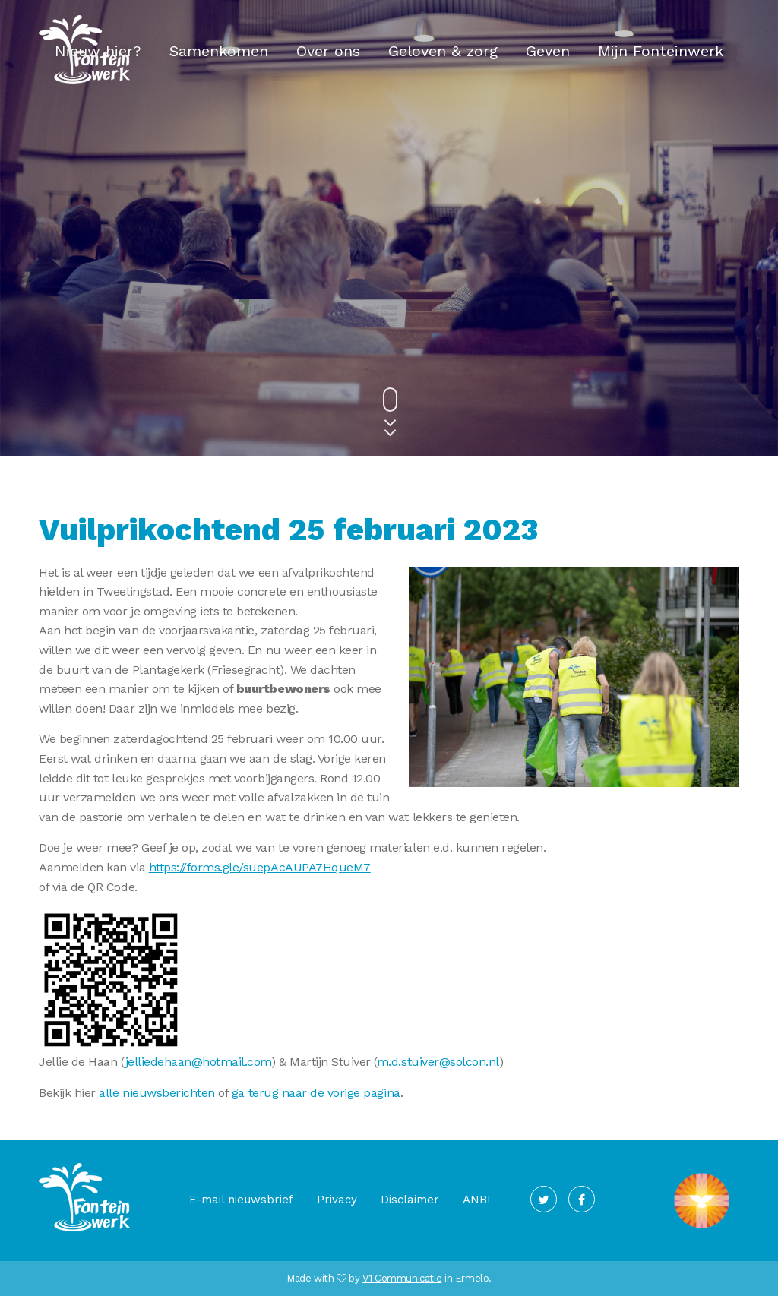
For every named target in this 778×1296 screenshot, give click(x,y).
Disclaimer (410, 1199)
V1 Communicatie (401, 1278)
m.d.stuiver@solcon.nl (438, 1061)
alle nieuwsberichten (156, 1093)
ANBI (477, 1199)
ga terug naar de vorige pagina (316, 1093)
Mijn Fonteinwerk (660, 51)
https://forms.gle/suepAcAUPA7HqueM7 (260, 867)
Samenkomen (218, 51)
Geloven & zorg (443, 51)
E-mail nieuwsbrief (241, 1199)
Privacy (337, 1199)
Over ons (328, 51)
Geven (548, 51)
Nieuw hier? (98, 51)
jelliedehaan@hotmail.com (198, 1061)
